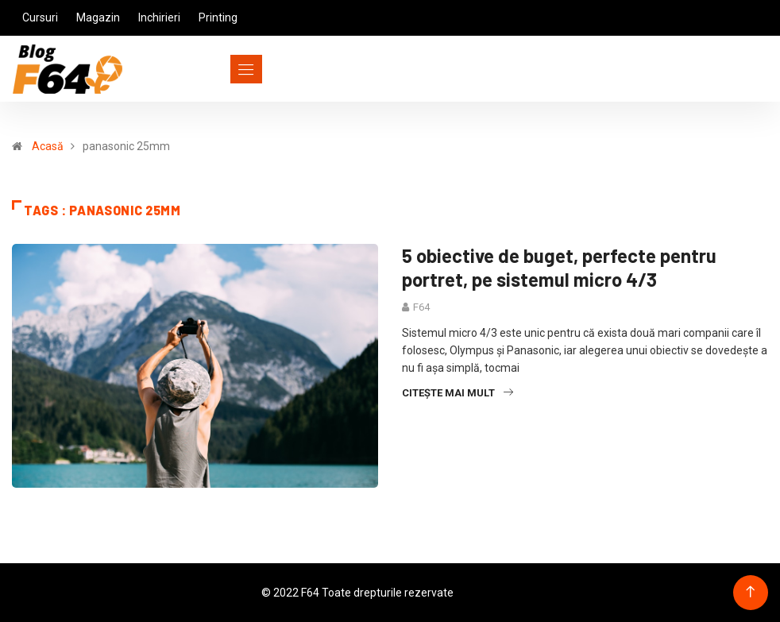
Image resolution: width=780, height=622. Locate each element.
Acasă (48, 146)
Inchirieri (159, 17)
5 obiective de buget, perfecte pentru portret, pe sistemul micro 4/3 (559, 267)
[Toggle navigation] (217, 69)
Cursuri (40, 17)
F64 (421, 307)
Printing (218, 17)
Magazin (98, 17)
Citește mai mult (457, 393)
